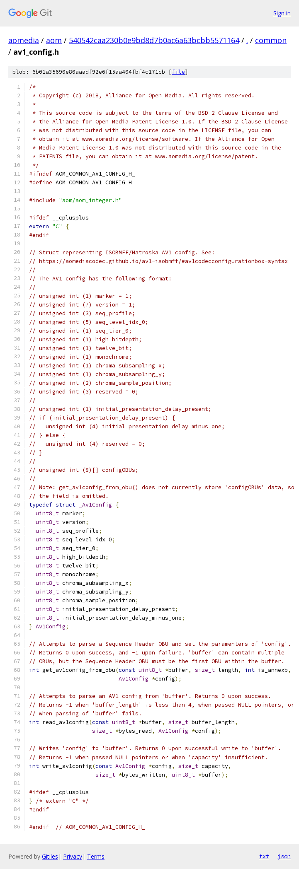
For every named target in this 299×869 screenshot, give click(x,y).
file (178, 71)
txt (264, 856)
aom (54, 40)
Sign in (282, 13)
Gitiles (50, 856)
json (284, 856)
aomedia (23, 40)
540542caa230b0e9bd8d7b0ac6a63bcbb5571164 (154, 40)
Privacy (72, 856)
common (271, 40)
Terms (96, 856)
